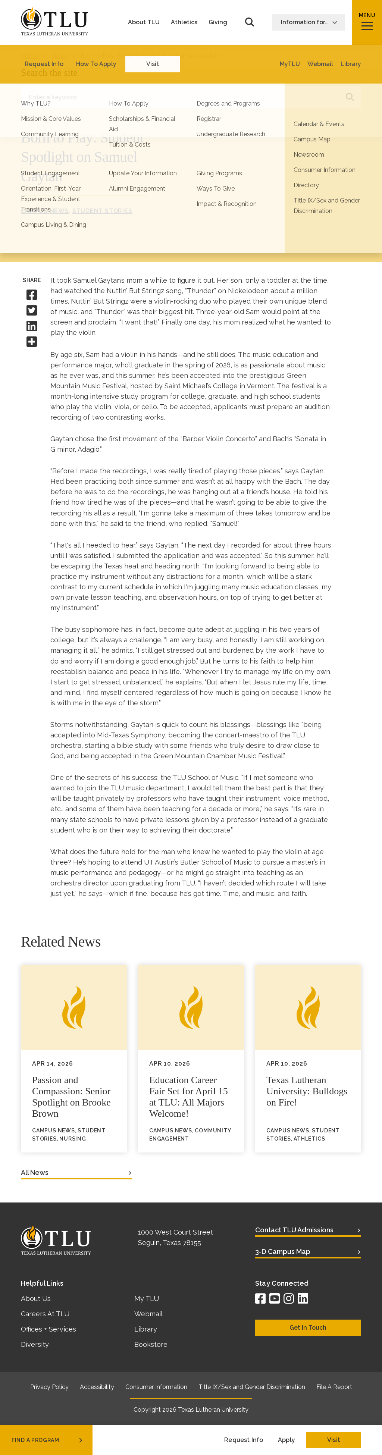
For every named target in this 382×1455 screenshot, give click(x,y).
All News (34, 1172)
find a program (48, 1440)
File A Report (334, 1386)
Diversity (35, 1344)
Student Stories (102, 210)
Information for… (309, 22)
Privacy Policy (49, 1386)
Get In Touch (307, 1327)
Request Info (243, 1439)
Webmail (148, 1314)
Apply (286, 1439)
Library (145, 1329)
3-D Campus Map (282, 1251)
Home (29, 55)
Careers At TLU (45, 1314)
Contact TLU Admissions (294, 1230)
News (59, 55)
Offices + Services (48, 1329)
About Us (36, 1298)
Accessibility (97, 1386)
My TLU (146, 1298)
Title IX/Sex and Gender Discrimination (251, 1386)
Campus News (45, 210)
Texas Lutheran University (213, 1409)
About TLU (144, 22)
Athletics (184, 22)
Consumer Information (156, 1386)
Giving (218, 22)
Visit (333, 1439)
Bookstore (150, 1344)
